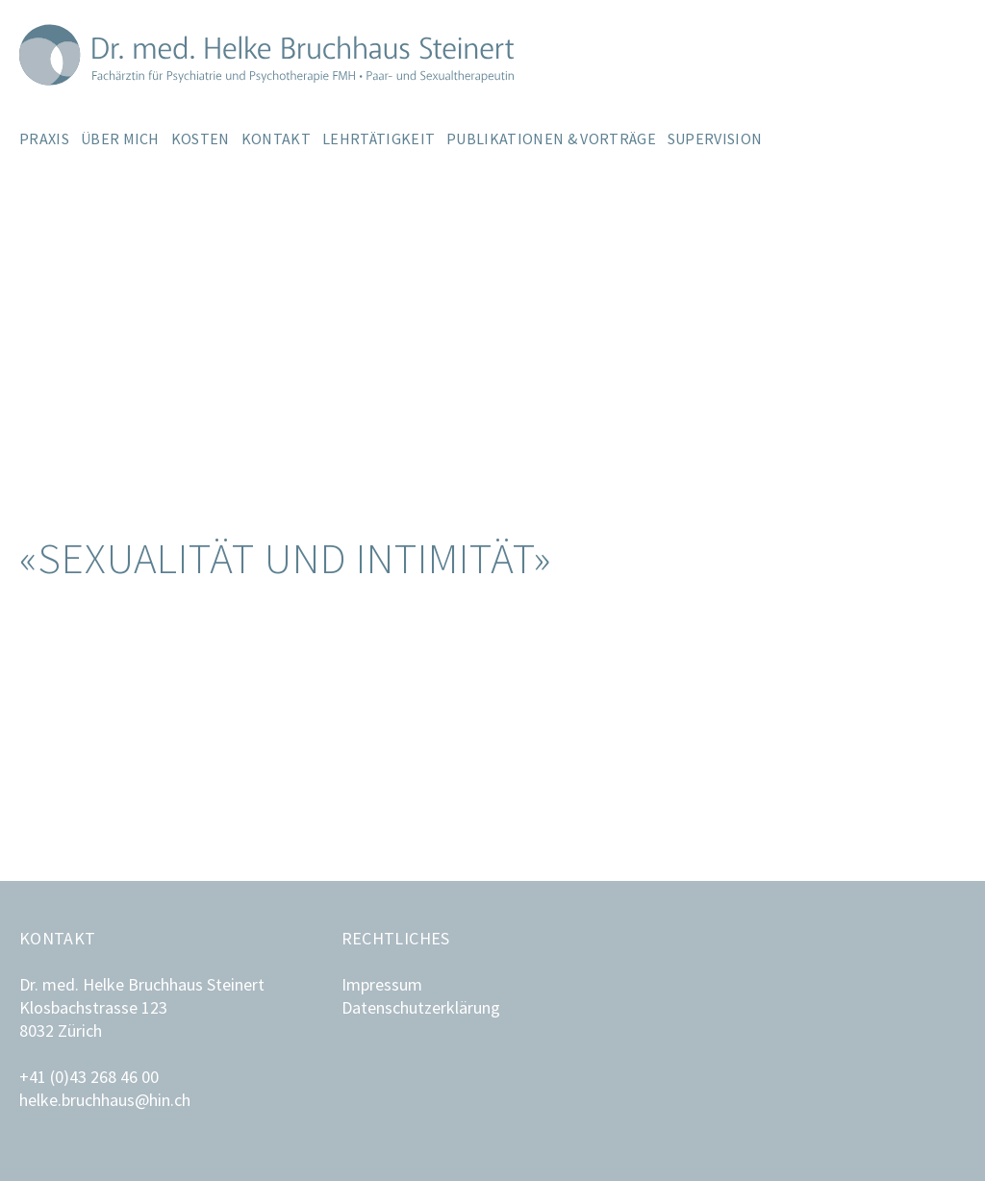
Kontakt (276, 138)
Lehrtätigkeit (378, 138)
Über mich (120, 138)
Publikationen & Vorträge (551, 138)
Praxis (44, 138)
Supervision (715, 138)
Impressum (381, 984)
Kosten (200, 138)
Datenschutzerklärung (420, 1007)
